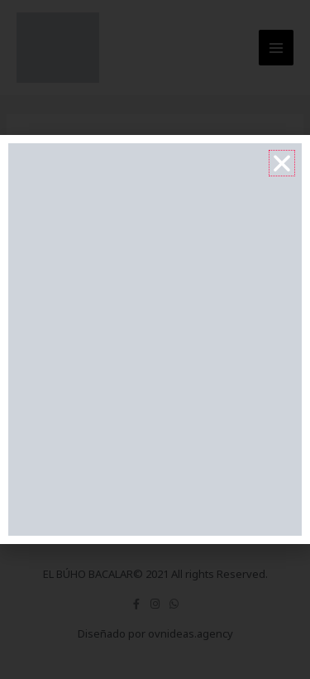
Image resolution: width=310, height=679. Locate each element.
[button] (281, 163)
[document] (155, 339)
